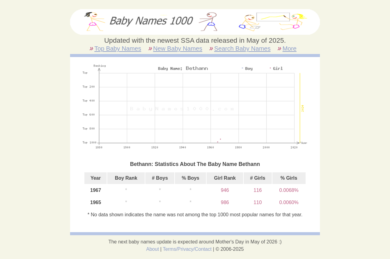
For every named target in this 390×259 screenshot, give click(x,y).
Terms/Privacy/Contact (187, 249)
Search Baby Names (242, 48)
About (152, 249)
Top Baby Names (117, 48)
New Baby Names (177, 48)
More (289, 48)
